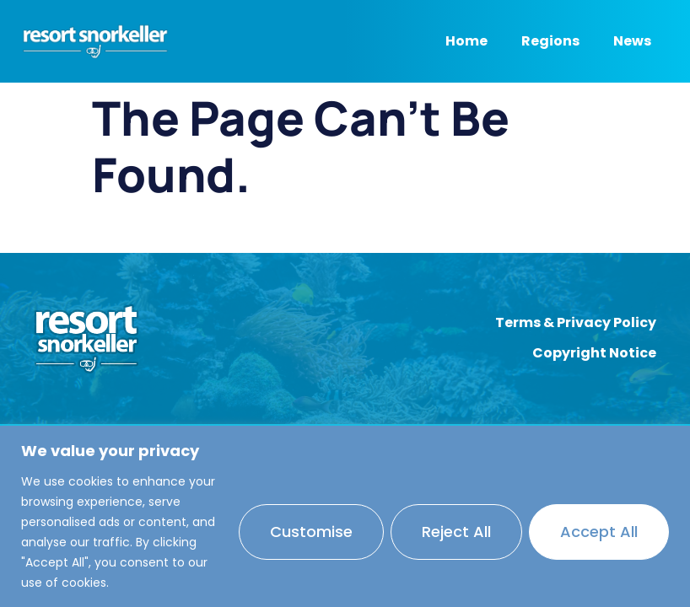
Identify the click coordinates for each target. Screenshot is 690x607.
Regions (550, 41)
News (632, 41)
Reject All (456, 531)
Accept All (599, 531)
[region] (345, 516)
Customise (311, 531)
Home (466, 41)
